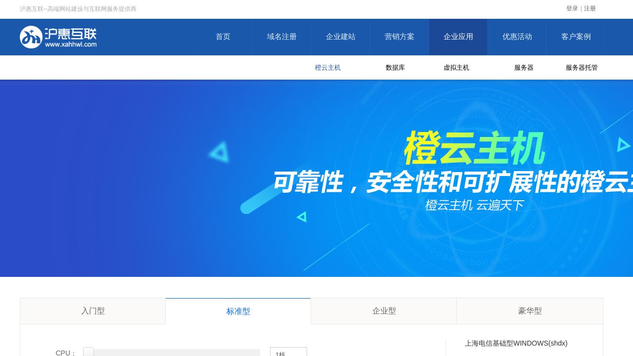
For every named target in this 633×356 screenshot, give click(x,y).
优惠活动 (517, 37)
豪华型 (530, 311)
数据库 (395, 67)
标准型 (238, 311)
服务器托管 (582, 67)
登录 (572, 8)
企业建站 (341, 37)
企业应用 (458, 37)
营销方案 (399, 37)
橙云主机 (328, 67)
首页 (223, 37)
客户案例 (576, 37)
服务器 (524, 67)
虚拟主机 (456, 67)
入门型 (93, 311)
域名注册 (282, 37)
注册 (590, 8)
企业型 (384, 311)
